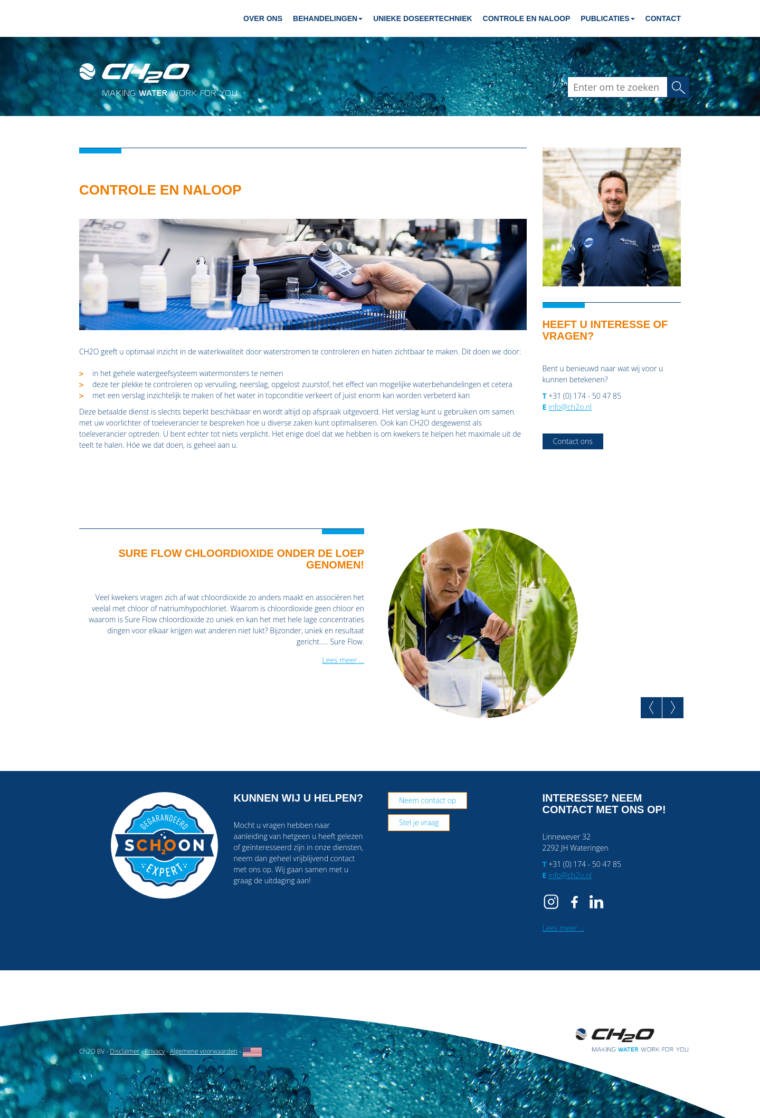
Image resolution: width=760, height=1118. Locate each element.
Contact (663, 18)
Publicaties (607, 18)
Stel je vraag (419, 822)
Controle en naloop (527, 18)
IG (553, 901)
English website (252, 1052)
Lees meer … (343, 660)
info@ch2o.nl (570, 407)
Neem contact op (427, 800)
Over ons (262, 18)
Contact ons (573, 441)
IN (596, 901)
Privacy (154, 1051)
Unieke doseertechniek (422, 18)
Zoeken (681, 87)
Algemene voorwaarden (204, 1051)
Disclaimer (124, 1051)
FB (574, 901)
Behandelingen (328, 18)
